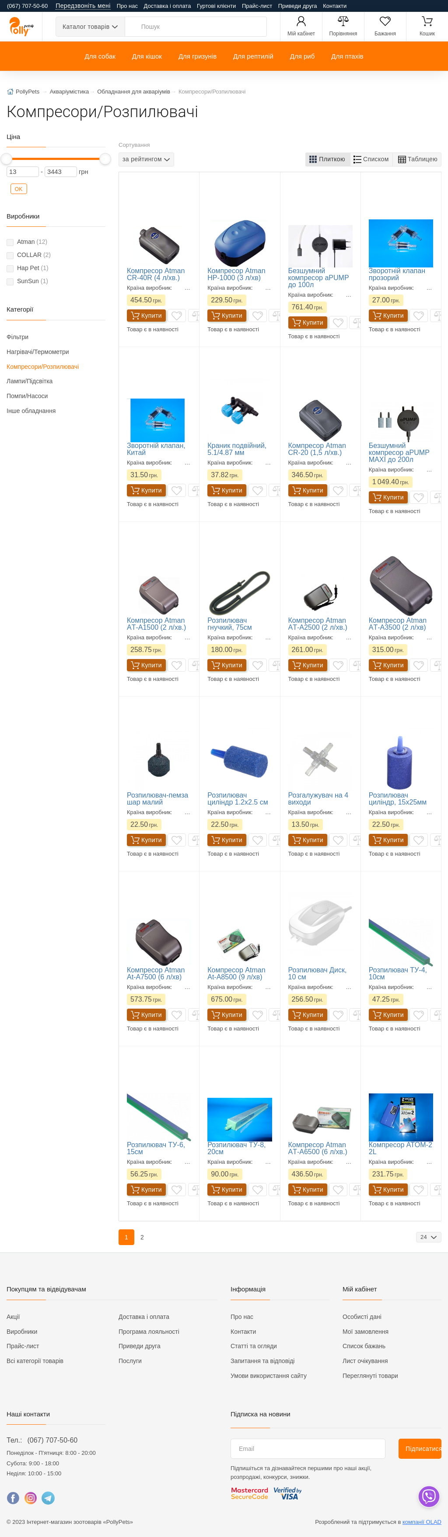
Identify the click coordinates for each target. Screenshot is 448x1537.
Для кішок (147, 56)
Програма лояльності (149, 1331)
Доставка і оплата (167, 6)
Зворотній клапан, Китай (156, 449)
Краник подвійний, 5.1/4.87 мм (236, 449)
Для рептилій (253, 56)
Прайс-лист (257, 6)
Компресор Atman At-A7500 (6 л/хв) (156, 973)
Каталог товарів (86, 26)
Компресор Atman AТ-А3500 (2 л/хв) (398, 624)
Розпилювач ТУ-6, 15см (156, 1148)
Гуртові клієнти (216, 6)
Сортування (134, 145)
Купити (146, 315)
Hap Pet (33, 267)
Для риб (302, 56)
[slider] (7, 159)
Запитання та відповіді (262, 1360)
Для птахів (347, 56)
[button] (327, 160)
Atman (32, 241)
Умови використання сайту (269, 1375)
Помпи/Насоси (27, 395)
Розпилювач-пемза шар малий (157, 798)
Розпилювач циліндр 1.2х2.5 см (237, 798)
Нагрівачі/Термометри (38, 351)
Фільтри (17, 336)
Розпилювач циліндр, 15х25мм (398, 798)
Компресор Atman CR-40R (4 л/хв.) (156, 274)
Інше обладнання (31, 410)
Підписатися (423, 1448)
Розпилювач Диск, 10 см (317, 973)
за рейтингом (142, 159)
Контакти (334, 6)
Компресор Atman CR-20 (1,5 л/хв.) (317, 449)
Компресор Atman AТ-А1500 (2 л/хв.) (156, 624)
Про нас (127, 6)
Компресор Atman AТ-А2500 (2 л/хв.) (317, 624)
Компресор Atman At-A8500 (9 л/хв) (236, 973)
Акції (13, 1316)
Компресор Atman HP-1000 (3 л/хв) (236, 274)
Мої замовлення (365, 1331)
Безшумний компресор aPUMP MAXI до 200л (399, 452)
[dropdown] (428, 1496)
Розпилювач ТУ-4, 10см (398, 973)
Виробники (22, 1331)
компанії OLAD (421, 1522)
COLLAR (34, 254)
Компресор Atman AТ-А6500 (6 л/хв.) (317, 1148)
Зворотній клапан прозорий (397, 274)
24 (424, 1237)
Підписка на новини (260, 1414)
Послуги (130, 1360)
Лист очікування (365, 1360)
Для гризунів (197, 56)
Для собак (99, 56)
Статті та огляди (254, 1346)
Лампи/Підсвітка (29, 381)
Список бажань (364, 1346)
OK (19, 189)
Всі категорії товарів (35, 1360)
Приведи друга (297, 6)
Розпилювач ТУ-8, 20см (236, 1148)
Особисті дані (362, 1316)
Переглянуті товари (370, 1375)
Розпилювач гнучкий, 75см (229, 624)
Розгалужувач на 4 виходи (318, 798)
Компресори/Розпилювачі (43, 366)
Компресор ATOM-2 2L (400, 1148)
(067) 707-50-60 (52, 1440)
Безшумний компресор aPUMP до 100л (318, 277)
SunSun (32, 281)
